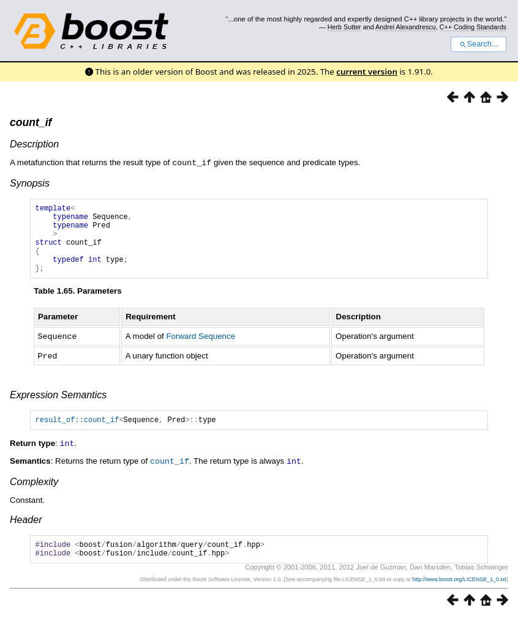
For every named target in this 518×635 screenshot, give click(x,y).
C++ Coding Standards (473, 27)
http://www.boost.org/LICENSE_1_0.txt (459, 596)
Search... (478, 44)
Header (26, 533)
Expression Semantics (58, 408)
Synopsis (30, 182)
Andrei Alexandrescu (405, 27)
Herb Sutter (344, 27)
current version (366, 71)
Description (34, 144)
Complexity (34, 495)
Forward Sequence (200, 350)
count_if (30, 122)
